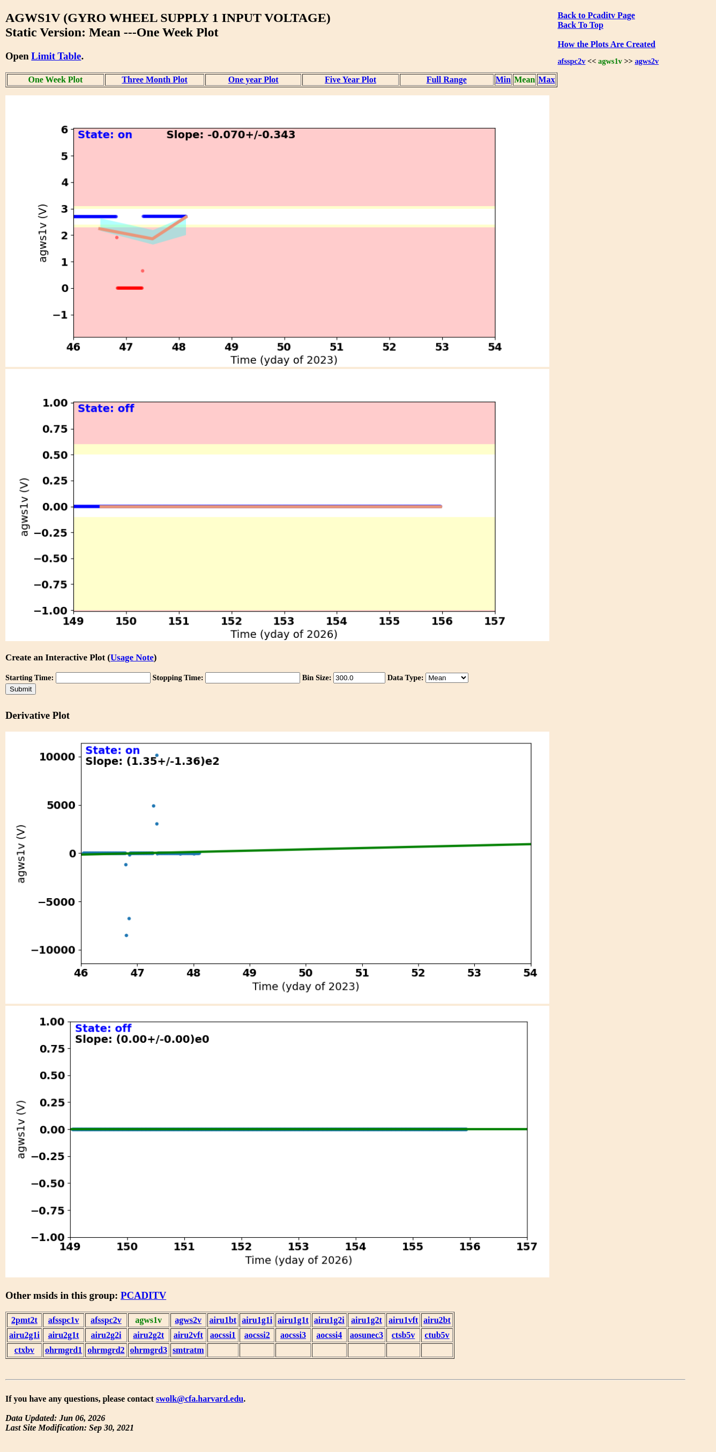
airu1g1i (257, 1320)
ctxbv (24, 1350)
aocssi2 (257, 1335)
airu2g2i (106, 1335)
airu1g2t (366, 1320)
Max (546, 79)
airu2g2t (148, 1335)
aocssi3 (293, 1335)
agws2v (647, 61)
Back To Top (580, 24)
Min (503, 79)
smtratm (188, 1350)
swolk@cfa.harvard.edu (199, 1398)
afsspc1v (63, 1320)
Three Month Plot (154, 79)
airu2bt (437, 1320)
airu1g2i (329, 1320)
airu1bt (223, 1320)
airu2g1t (63, 1335)
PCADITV (143, 1295)
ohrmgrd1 (63, 1350)
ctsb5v (403, 1335)
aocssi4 (329, 1335)
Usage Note (132, 657)
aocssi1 (223, 1335)
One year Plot (253, 79)
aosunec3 (366, 1335)
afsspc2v (571, 61)
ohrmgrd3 (148, 1350)
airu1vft (403, 1320)
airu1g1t (293, 1320)
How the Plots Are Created (606, 44)
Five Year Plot (350, 79)
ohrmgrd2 (105, 1350)
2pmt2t (24, 1320)
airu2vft (188, 1335)
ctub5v (436, 1335)
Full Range (447, 79)
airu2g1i (24, 1335)
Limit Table (56, 56)
